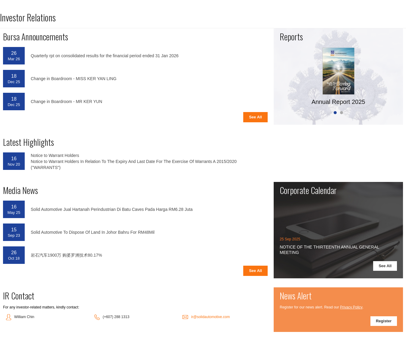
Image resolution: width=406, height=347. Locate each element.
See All (255, 117)
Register (384, 321)
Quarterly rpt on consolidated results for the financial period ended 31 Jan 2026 (104, 55)
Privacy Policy (351, 307)
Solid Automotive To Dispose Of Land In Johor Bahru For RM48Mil (93, 232)
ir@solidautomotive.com (210, 317)
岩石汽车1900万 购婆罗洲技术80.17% (66, 255)
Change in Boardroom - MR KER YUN (66, 101)
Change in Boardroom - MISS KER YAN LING (73, 78)
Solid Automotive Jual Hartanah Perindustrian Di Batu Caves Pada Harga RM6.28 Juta (112, 209)
